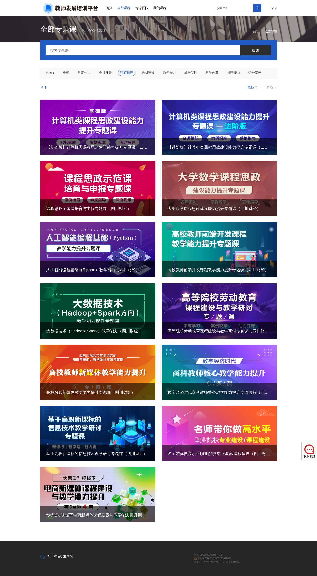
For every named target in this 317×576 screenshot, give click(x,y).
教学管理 (190, 72)
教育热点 (84, 72)
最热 (271, 87)
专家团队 (141, 8)
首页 (109, 8)
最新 (253, 87)
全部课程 (123, 8)
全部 (66, 72)
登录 (274, 8)
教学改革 (212, 72)
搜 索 (255, 50)
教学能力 (169, 72)
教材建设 (148, 72)
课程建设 (126, 72)
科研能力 (233, 72)
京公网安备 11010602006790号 (212, 558)
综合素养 (254, 72)
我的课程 (159, 8)
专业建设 (105, 72)
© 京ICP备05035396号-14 (208, 554)
